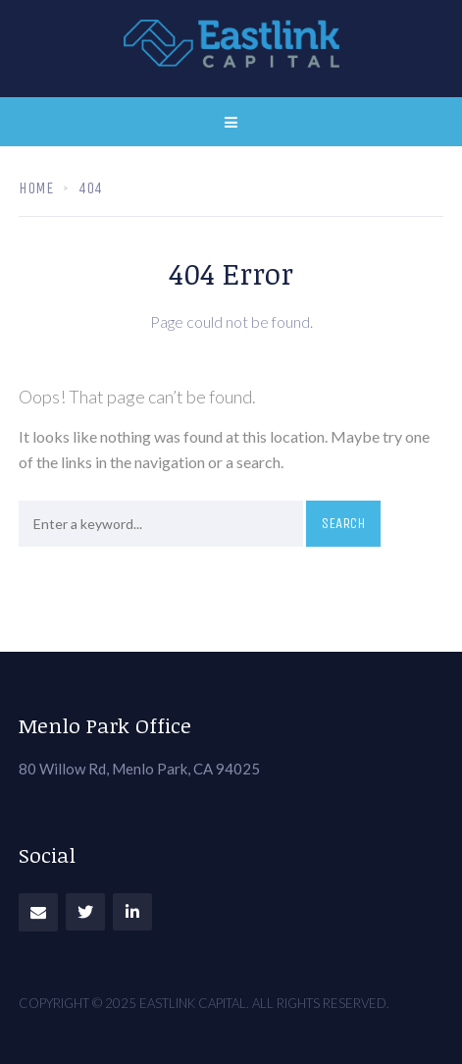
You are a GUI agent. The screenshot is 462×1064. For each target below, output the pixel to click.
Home (36, 188)
